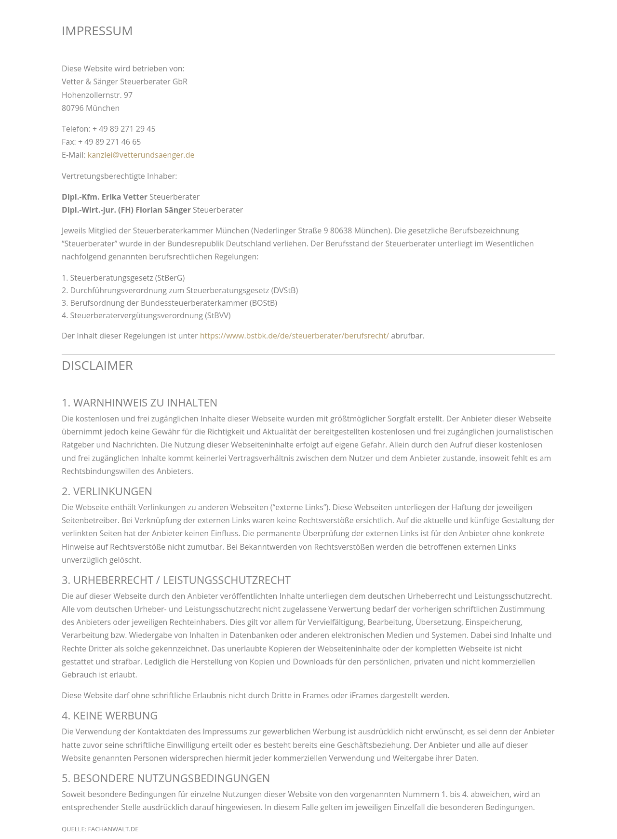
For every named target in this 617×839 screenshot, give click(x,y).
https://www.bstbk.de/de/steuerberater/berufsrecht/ (294, 335)
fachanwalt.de (113, 829)
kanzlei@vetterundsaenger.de (141, 154)
